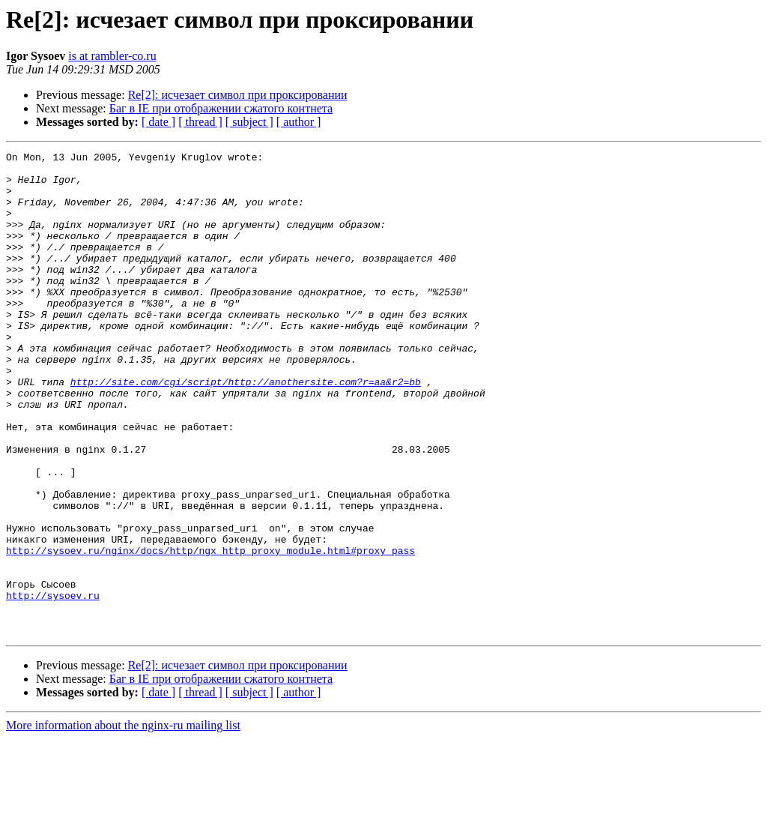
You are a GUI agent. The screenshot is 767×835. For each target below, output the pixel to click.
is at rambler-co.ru (112, 55)
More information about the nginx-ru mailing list (123, 822)
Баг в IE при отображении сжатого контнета (221, 108)
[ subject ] (249, 121)
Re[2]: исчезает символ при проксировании (238, 94)
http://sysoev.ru (53, 685)
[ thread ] (200, 121)
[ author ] (298, 121)
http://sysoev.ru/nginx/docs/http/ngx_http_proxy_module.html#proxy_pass (210, 631)
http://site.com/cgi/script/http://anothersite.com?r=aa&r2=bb (245, 428)
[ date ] (158, 121)
